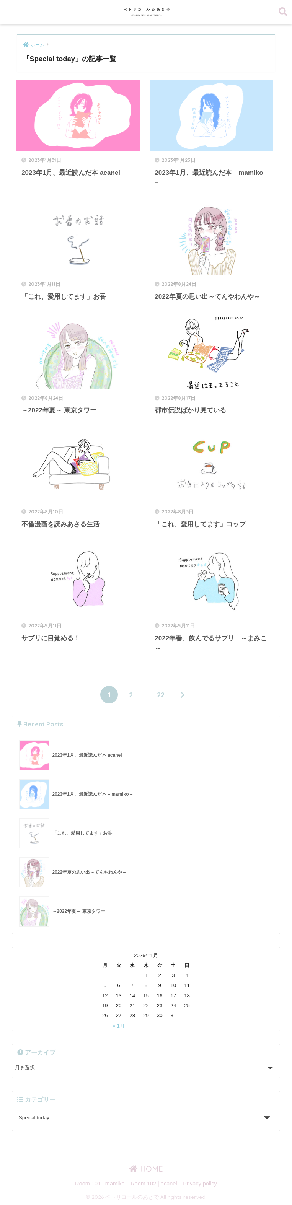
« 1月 (119, 1026)
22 (161, 694)
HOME (146, 1169)
